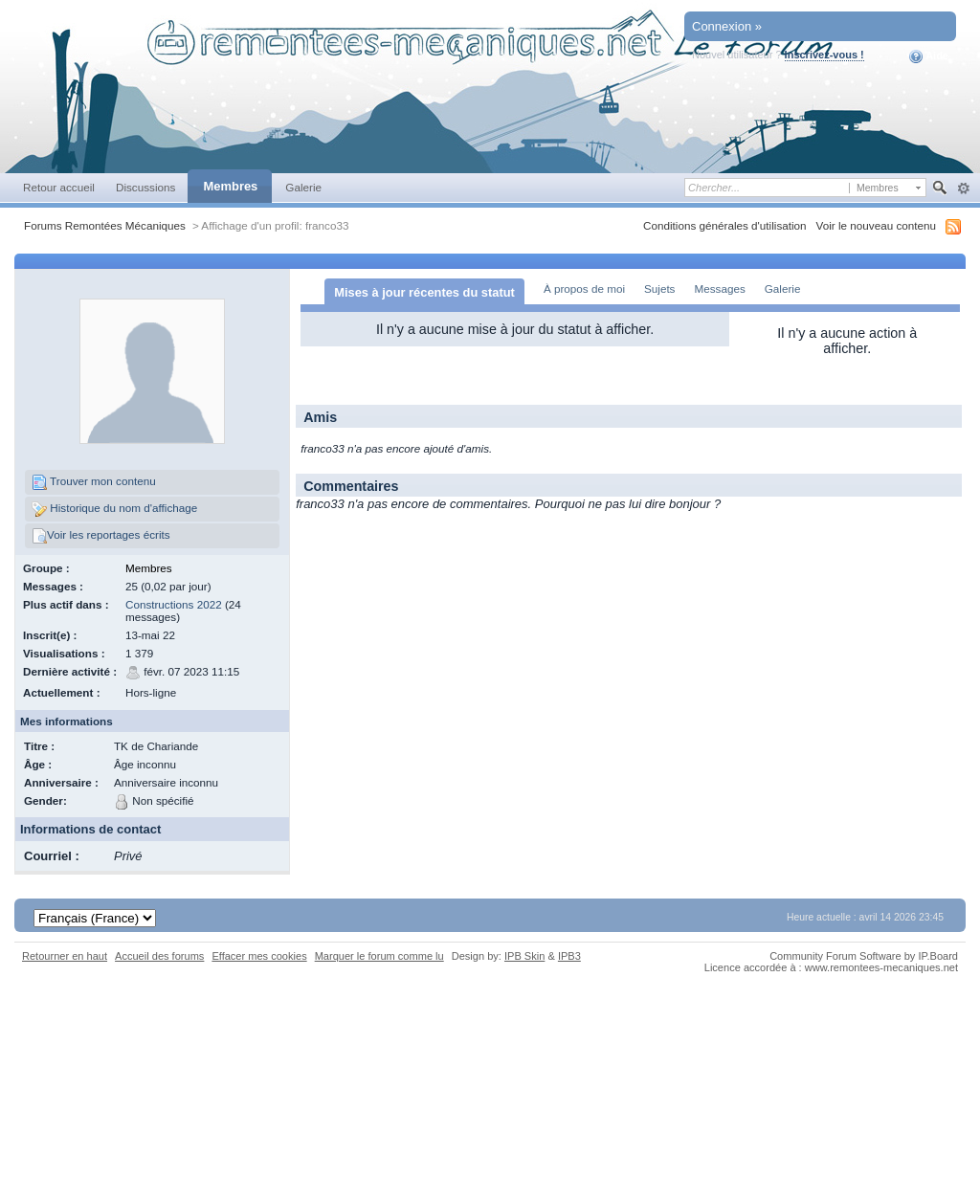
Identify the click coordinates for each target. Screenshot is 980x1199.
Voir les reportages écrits (101, 536)
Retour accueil (59, 187)
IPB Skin (524, 956)
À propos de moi (584, 288)
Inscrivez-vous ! (824, 54)
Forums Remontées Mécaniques (105, 225)
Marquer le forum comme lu (379, 956)
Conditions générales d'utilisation (725, 225)
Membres (230, 186)
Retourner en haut (64, 956)
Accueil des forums (159, 956)
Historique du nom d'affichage (114, 509)
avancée (963, 188)
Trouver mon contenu (94, 482)
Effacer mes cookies (259, 956)
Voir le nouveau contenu (876, 225)
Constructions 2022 (173, 604)
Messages (719, 288)
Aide (928, 56)
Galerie (303, 187)
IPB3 (569, 956)
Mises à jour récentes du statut (424, 292)
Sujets (659, 288)
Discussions (146, 187)
